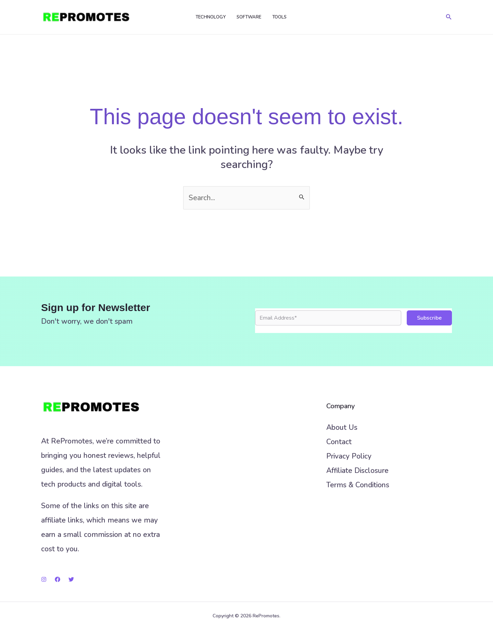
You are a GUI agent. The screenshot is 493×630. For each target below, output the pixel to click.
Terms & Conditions (357, 485)
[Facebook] (57, 579)
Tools (279, 17)
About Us (341, 427)
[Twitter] (71, 579)
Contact (339, 442)
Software (249, 17)
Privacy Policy (348, 456)
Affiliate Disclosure (357, 470)
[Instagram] (44, 579)
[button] (449, 17)
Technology (210, 17)
